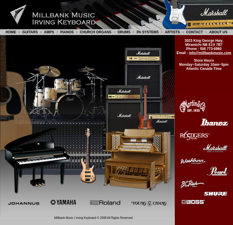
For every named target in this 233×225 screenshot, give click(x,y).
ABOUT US (218, 32)
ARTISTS (172, 32)
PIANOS (67, 32)
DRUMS (124, 32)
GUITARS (30, 32)
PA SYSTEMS (148, 32)
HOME (11, 32)
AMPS (49, 32)
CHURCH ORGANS (95, 32)
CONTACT (194, 32)
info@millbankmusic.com (210, 53)
